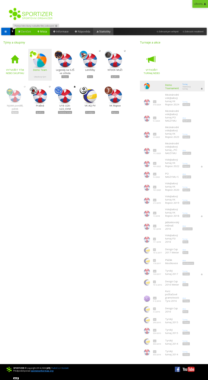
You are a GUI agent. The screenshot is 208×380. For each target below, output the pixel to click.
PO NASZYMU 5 (172, 175)
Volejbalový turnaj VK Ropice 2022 (172, 163)
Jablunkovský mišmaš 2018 (172, 225)
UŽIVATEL (200, 3)
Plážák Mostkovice (171, 261)
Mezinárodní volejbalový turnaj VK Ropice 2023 (172, 131)
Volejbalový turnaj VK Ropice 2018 (172, 212)
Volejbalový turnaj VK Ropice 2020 (172, 186)
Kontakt (65, 368)
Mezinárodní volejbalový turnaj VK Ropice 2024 (172, 99)
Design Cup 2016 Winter (172, 283)
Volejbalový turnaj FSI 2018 (171, 238)
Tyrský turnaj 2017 (171, 272)
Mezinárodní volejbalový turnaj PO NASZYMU (172, 115)
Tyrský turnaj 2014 (171, 342)
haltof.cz (56, 368)
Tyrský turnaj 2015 (171, 320)
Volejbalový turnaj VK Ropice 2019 (172, 199)
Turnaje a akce (150, 42)
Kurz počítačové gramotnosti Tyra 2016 (172, 295)
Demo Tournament (172, 86)
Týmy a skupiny (14, 42)
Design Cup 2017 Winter (172, 251)
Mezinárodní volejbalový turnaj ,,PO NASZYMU (172, 148)
